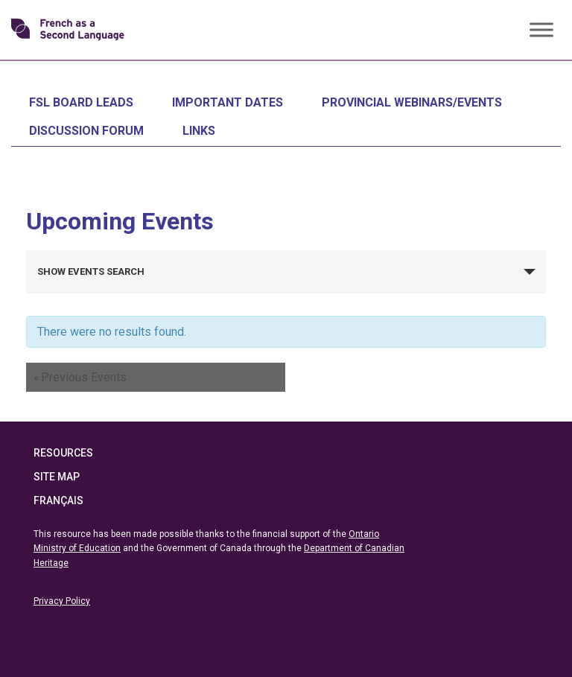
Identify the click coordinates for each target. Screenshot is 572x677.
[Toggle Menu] (541, 29)
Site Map (57, 477)
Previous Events (80, 377)
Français (58, 500)
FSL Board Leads (81, 102)
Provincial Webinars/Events (412, 102)
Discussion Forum (86, 131)
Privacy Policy (62, 601)
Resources (63, 453)
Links (198, 131)
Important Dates (227, 102)
